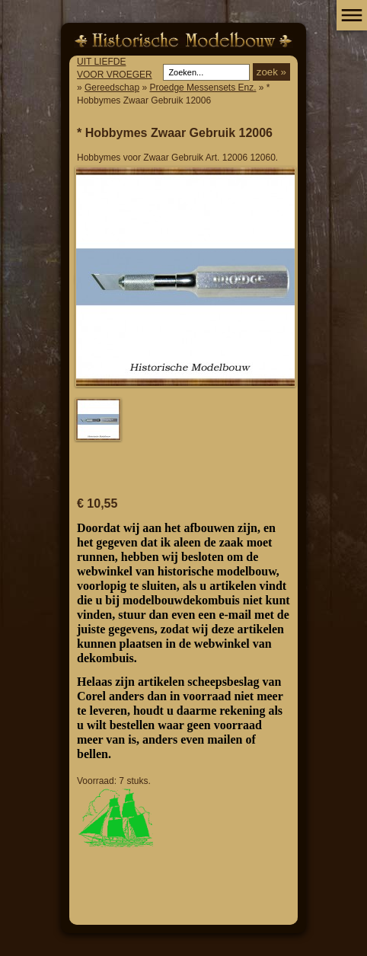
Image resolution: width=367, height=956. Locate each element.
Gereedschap (112, 87)
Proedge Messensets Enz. (202, 87)
